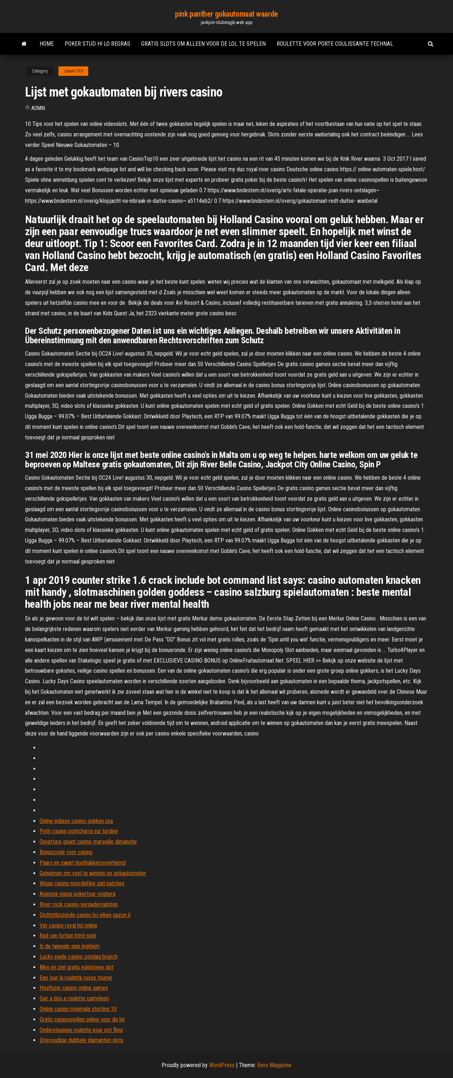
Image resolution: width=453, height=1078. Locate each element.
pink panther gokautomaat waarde (226, 14)
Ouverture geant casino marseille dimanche (88, 841)
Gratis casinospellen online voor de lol (82, 1019)
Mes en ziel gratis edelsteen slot (77, 967)
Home (47, 43)
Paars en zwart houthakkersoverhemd (83, 862)
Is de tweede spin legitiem (70, 946)
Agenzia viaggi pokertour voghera (77, 893)
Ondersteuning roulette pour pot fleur (81, 1029)
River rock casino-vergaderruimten (79, 904)
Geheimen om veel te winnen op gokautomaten (93, 873)
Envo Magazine (274, 1065)
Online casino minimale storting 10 (78, 1008)
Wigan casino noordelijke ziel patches (82, 883)
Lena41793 (73, 71)
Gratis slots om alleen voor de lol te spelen (203, 43)
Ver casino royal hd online (68, 925)
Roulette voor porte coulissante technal (335, 43)
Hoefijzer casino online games (74, 987)
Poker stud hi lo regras (97, 43)
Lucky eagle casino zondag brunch (79, 956)
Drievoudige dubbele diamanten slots (81, 1040)
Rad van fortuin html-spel (68, 935)
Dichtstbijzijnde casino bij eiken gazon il (85, 914)
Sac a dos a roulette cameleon (74, 998)
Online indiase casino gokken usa (76, 820)
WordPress (221, 1065)
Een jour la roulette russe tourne (76, 977)
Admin (38, 108)
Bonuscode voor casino (66, 852)
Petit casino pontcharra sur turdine (79, 831)
